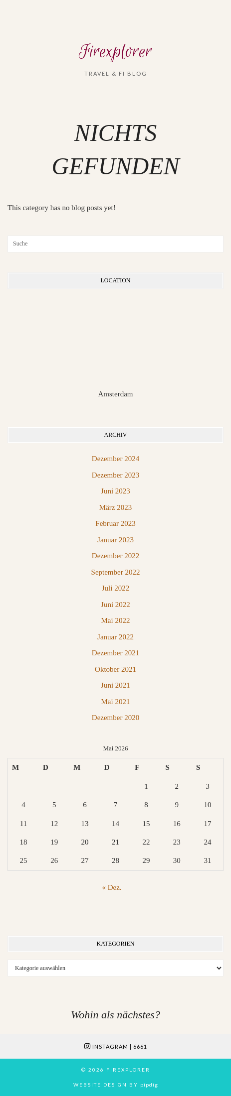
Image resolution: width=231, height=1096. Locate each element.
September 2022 (115, 572)
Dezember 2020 (115, 718)
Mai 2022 (115, 620)
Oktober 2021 (115, 669)
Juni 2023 (115, 491)
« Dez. (111, 887)
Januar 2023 (115, 540)
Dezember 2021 (115, 653)
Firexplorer (115, 52)
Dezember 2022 (115, 556)
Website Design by (115, 1085)
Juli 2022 (115, 588)
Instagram (115, 1046)
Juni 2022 (115, 605)
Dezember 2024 (115, 459)
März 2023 (115, 507)
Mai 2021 (115, 702)
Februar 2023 (115, 523)
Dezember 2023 (115, 475)
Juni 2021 (115, 685)
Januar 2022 (115, 637)
